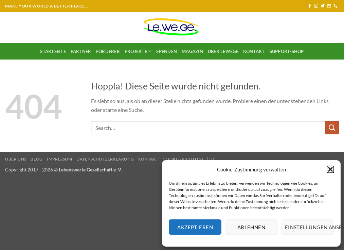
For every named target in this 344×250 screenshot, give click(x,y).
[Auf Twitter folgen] (323, 6)
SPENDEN (166, 51)
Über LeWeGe (223, 51)
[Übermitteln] (332, 127)
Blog (36, 159)
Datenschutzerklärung (105, 159)
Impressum (59, 159)
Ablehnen (251, 227)
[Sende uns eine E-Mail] (329, 6)
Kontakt (254, 51)
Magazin (192, 51)
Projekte (138, 51)
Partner (81, 51)
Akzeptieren (195, 227)
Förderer (108, 51)
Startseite (53, 51)
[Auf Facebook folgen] (310, 6)
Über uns (15, 159)
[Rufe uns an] (335, 6)
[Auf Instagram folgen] (316, 6)
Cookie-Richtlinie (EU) (189, 159)
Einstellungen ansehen (309, 227)
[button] (330, 169)
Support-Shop (287, 51)
